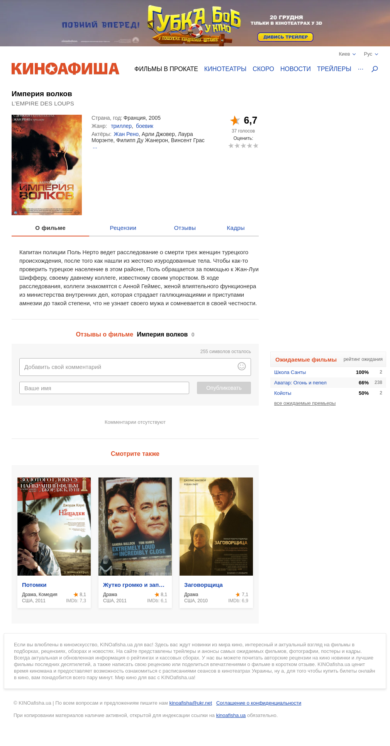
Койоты (282, 393)
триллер (121, 126)
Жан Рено (126, 134)
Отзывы (185, 227)
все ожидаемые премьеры (305, 403)
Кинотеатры (225, 69)
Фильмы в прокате (166, 69)
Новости (295, 69)
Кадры (236, 227)
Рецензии (123, 227)
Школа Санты (290, 372)
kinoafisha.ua (231, 715)
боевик (144, 126)
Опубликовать (224, 388)
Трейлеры (334, 69)
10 (255, 145)
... (95, 146)
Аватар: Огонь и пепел (300, 383)
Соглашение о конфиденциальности (258, 703)
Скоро (263, 69)
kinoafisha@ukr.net (190, 703)
